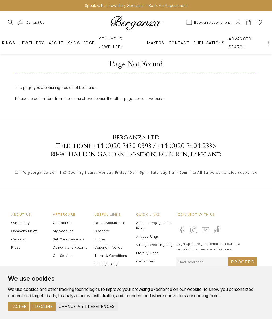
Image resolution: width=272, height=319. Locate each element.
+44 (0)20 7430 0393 (122, 146)
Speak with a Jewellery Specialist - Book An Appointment (136, 5)
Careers (18, 239)
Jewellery (31, 43)
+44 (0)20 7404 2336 (186, 146)
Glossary (101, 231)
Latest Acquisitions (110, 222)
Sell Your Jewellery (111, 43)
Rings (8, 43)
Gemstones (145, 261)
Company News (24, 231)
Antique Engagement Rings (153, 225)
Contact (179, 43)
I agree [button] (19, 306)
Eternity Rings (147, 253)
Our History (20, 222)
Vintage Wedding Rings (155, 245)
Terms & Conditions (110, 255)
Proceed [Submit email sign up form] (242, 262)
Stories (100, 239)
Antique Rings (147, 236)
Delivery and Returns (70, 247)
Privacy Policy (105, 264)
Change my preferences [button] (87, 306)
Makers (155, 43)
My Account (63, 231)
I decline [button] (43, 306)
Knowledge (81, 43)
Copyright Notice (108, 247)
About (56, 43)
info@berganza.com (38, 172)
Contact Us (62, 222)
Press (15, 247)
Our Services (63, 255)
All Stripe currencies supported (227, 172)
